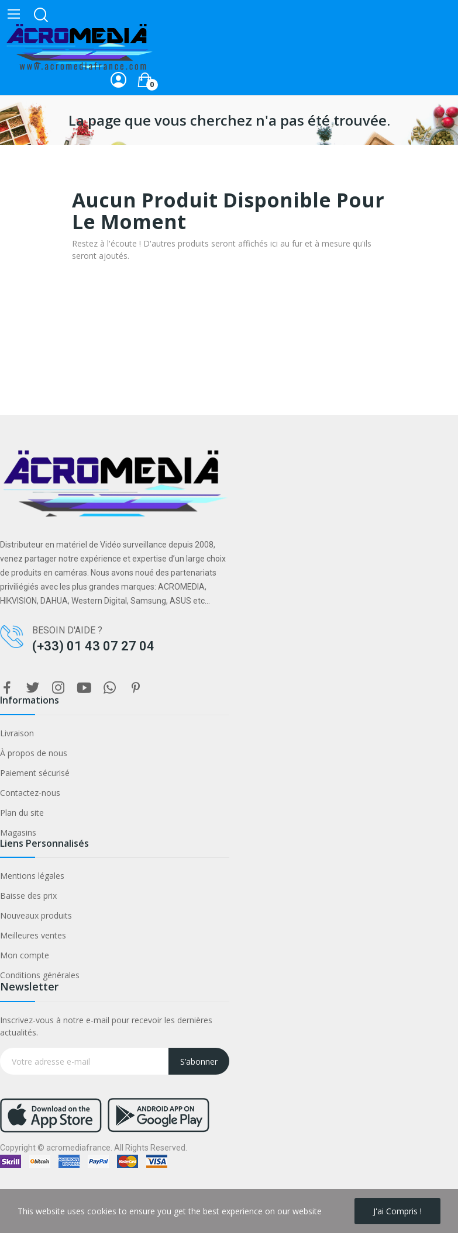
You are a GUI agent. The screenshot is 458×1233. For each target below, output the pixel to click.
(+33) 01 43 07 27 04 (93, 646)
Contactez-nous (30, 792)
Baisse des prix (28, 895)
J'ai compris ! (397, 1211)
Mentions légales (32, 875)
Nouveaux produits (36, 915)
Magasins (18, 832)
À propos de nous (33, 752)
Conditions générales (40, 975)
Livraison (17, 733)
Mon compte (24, 955)
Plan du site (22, 812)
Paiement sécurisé (35, 772)
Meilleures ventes (33, 935)
